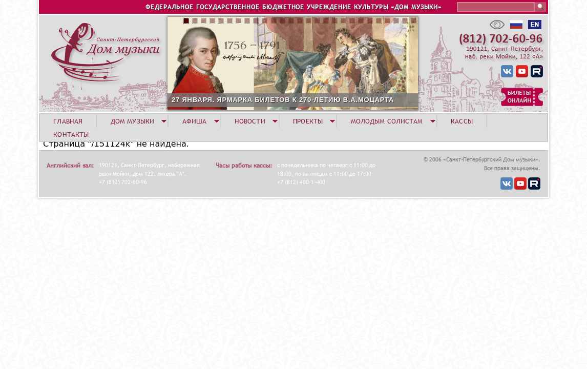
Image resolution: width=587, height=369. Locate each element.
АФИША (194, 121)
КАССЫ (462, 121)
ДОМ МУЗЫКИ (132, 121)
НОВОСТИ (250, 121)
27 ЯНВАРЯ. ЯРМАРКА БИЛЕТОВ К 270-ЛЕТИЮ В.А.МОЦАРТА (283, 100)
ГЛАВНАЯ (67, 121)
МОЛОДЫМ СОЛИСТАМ (387, 121)
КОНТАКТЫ (71, 134)
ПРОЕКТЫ (308, 121)
